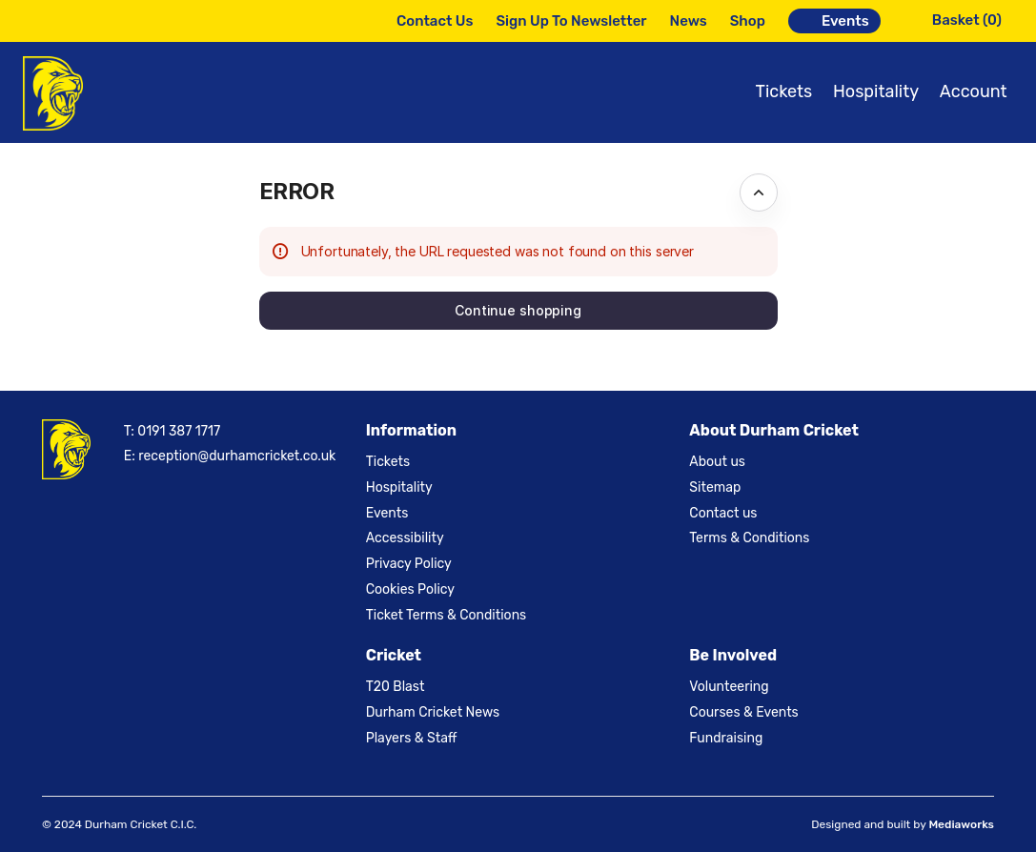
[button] (518, 311)
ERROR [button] (297, 191)
